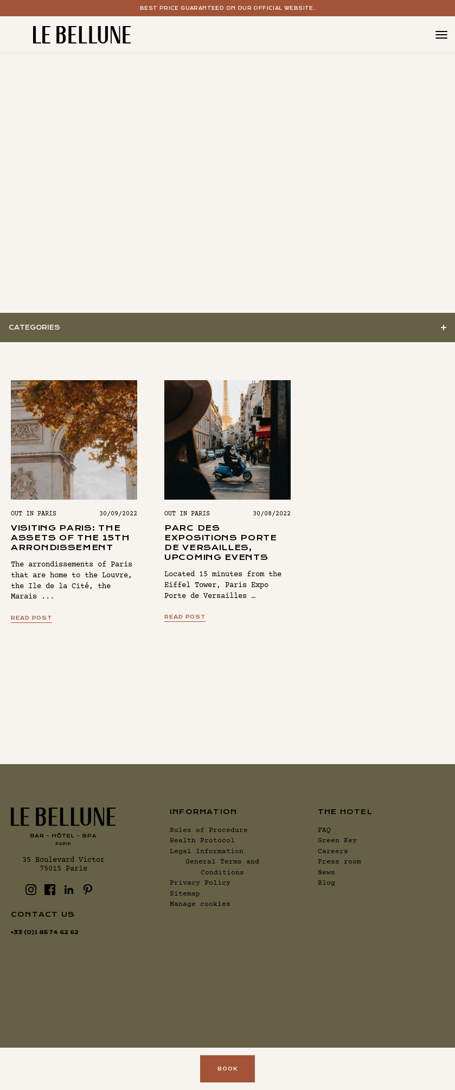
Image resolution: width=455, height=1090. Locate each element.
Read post (31, 618)
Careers (333, 851)
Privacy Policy (200, 883)
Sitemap (185, 894)
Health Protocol (202, 841)
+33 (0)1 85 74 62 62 (45, 932)
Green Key (337, 841)
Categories (34, 327)
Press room (339, 862)
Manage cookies (200, 904)
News (326, 873)
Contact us (43, 914)
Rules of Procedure (209, 830)
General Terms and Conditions (222, 867)
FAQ (324, 830)
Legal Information (206, 851)
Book (227, 1069)
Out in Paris (33, 514)
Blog (326, 883)
